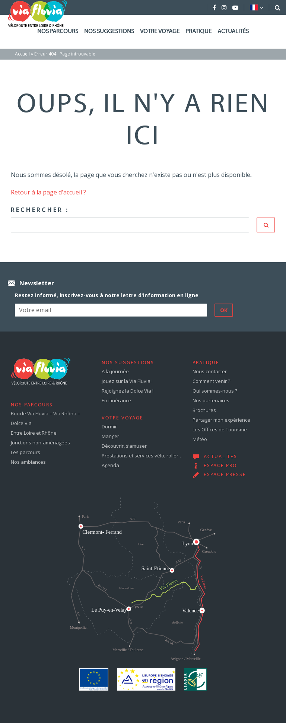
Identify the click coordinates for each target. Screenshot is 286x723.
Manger (110, 436)
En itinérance (116, 400)
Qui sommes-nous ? (215, 390)
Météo (200, 439)
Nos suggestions (109, 32)
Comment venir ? (211, 381)
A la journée (115, 371)
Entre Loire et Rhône (34, 432)
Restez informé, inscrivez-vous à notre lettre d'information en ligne (106, 295)
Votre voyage (159, 32)
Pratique (198, 32)
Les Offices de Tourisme (220, 429)
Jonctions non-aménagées (40, 442)
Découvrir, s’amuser (124, 446)
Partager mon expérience (221, 419)
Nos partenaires (211, 400)
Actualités (233, 32)
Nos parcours (57, 32)
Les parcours (25, 452)
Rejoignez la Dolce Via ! (127, 390)
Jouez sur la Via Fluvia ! (127, 381)
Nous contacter (210, 371)
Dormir (109, 426)
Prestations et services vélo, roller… (142, 455)
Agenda (110, 465)
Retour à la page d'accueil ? (48, 192)
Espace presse (225, 475)
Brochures (204, 410)
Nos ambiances (28, 462)
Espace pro (220, 466)
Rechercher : (40, 210)
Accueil (22, 54)
